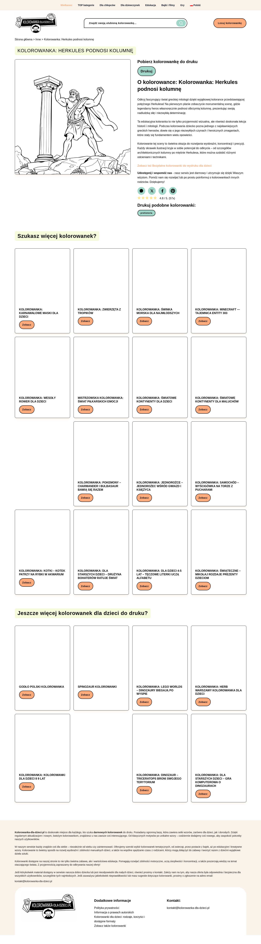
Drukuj (148, 72)
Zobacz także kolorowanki (110, 934)
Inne (38, 39)
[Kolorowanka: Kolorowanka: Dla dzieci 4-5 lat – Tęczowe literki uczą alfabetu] (159, 558)
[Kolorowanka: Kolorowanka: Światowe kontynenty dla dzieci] (159, 380)
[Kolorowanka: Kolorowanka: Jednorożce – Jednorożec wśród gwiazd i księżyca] (159, 468)
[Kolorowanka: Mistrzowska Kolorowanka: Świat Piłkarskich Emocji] (101, 380)
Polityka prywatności (106, 916)
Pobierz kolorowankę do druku (167, 61)
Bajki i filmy (168, 5)
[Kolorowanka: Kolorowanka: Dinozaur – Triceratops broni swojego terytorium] (159, 764)
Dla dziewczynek (130, 5)
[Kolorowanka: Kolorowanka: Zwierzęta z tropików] (101, 291)
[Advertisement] (42, 466)
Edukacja (150, 5)
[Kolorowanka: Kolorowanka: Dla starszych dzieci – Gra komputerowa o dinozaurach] (218, 766)
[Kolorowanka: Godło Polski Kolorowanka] (42, 671)
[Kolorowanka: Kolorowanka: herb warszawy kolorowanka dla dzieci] (218, 675)
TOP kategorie (86, 5)
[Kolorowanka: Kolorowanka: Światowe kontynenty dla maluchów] (218, 380)
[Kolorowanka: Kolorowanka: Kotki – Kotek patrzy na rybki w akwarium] (42, 556)
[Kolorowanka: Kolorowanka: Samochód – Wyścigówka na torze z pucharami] (218, 468)
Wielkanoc (66, 5)
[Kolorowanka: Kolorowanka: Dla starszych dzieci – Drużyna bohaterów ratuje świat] (101, 558)
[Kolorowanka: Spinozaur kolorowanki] (101, 671)
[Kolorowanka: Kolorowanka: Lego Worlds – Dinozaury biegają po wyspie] (159, 675)
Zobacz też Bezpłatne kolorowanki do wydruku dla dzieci (174, 166)
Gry (182, 5)
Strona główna (23, 39)
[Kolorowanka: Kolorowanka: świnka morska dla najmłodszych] (159, 291)
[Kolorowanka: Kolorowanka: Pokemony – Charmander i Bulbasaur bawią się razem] (101, 468)
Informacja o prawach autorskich (114, 921)
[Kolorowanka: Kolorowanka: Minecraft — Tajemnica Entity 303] (218, 291)
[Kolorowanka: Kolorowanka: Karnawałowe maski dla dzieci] (42, 293)
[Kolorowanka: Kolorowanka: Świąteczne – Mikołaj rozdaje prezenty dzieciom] (218, 558)
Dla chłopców (107, 5)
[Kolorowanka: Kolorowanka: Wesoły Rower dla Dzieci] (42, 380)
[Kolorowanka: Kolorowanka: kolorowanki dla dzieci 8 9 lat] (42, 763)
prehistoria (146, 214)
